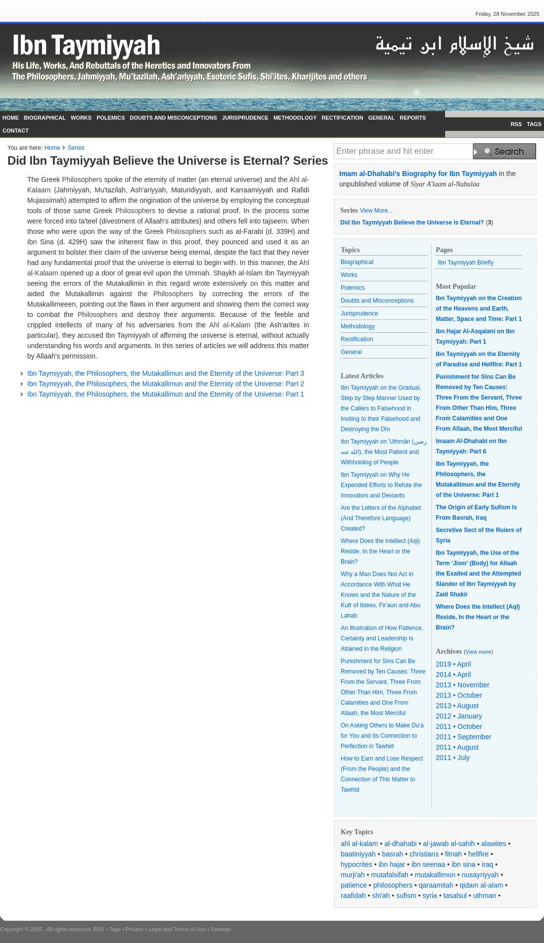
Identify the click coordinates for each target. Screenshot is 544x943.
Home (52, 147)
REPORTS (413, 118)
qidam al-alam (481, 885)
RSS (516, 124)
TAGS (534, 124)
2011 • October (459, 726)
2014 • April (453, 674)
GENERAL (381, 118)
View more (478, 652)
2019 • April (453, 664)
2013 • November (462, 685)
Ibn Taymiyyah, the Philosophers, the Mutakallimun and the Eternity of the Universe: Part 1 (165, 394)
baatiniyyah (358, 854)
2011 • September (463, 737)
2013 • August (457, 706)
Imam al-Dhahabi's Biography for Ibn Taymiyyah (418, 174)
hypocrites (356, 864)
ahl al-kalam (359, 844)
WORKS (81, 118)
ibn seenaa (428, 864)
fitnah (453, 854)
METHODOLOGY (295, 118)
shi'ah (381, 895)
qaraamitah (436, 885)
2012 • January (459, 716)
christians (424, 854)
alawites (493, 844)
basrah (393, 854)
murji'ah (353, 875)
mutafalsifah (389, 875)
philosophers (392, 885)
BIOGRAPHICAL (45, 118)
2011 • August (457, 747)
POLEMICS (110, 118)
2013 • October (459, 695)
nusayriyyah (480, 875)
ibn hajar (392, 864)
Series (76, 147)
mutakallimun (434, 875)
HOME (10, 118)
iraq (487, 864)
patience (354, 885)
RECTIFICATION (342, 118)
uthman (485, 895)
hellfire (478, 854)
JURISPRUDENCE (245, 118)
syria (429, 895)
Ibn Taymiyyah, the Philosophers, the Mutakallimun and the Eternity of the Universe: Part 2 (165, 384)
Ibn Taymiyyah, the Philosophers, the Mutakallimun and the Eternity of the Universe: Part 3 (165, 373)
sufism (406, 895)
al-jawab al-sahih (449, 844)
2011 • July (453, 758)
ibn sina (463, 864)
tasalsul (455, 895)
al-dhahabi (400, 844)
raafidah (353, 895)
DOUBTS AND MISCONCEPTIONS (173, 118)
